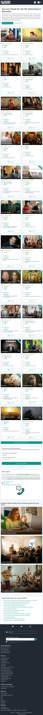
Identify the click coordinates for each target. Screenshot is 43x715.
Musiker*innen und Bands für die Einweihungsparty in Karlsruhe (18, 607)
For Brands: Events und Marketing (7, 686)
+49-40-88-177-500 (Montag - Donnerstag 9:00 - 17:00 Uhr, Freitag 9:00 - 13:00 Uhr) (14, 709)
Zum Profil (11, 58)
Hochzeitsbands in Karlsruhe (10, 608)
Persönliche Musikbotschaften (7, 672)
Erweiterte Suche (21, 466)
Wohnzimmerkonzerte (5, 658)
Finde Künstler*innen (7, 23)
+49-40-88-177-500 (8, 481)
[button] (39, 2)
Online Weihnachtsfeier (5, 668)
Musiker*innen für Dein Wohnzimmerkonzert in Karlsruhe (17, 602)
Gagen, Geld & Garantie (5, 651)
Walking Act (3, 681)
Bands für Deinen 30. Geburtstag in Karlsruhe (14, 618)
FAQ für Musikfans (4, 649)
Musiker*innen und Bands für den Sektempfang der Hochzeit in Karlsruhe (20, 600)
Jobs (2, 698)
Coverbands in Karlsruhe (9, 617)
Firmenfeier (3, 665)
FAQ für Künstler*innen (5, 648)
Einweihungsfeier (4, 679)
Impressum (13, 712)
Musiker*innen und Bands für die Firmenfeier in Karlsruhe (17, 615)
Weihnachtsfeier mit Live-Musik (7, 667)
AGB (22, 712)
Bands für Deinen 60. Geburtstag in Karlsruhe (14, 610)
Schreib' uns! (6, 483)
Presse (2, 699)
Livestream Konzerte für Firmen (7, 673)
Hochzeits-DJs (3, 664)
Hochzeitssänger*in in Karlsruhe (11, 612)
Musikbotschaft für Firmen (6, 670)
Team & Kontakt (4, 693)
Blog (2, 696)
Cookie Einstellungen (28, 712)
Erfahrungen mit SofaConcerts (7, 695)
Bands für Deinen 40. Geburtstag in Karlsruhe (14, 620)
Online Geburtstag (4, 676)
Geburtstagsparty (4, 659)
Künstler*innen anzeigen (21, 463)
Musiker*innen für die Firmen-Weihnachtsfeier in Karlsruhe (17, 613)
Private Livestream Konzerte (6, 675)
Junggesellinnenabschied (6, 678)
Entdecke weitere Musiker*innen (21, 442)
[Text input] (20, 639)
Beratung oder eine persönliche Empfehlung (12, 476)
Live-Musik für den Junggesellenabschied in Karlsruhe (16, 603)
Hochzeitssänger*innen (5, 662)
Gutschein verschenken (5, 652)
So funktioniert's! (18, 23)
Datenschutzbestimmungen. (12, 642)
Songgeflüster (3, 688)
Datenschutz (18, 712)
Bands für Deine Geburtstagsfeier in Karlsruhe (14, 605)
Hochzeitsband (4, 661)
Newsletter (3, 703)
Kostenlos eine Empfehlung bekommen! (12, 484)
